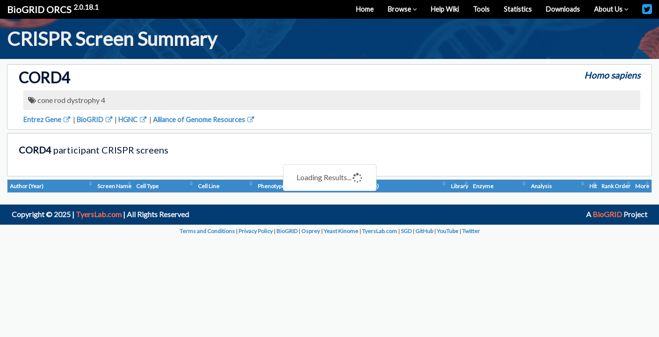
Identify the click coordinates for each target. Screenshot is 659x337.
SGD (406, 230)
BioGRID (95, 120)
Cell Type (147, 186)
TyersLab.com (99, 214)
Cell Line (208, 186)
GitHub (424, 230)
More (642, 186)
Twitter (471, 230)
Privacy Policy (256, 230)
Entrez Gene (47, 120)
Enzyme (483, 186)
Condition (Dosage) (355, 186)
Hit (593, 186)
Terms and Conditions (207, 230)
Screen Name (114, 186)
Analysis (541, 186)
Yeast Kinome (341, 230)
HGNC (133, 120)
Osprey (310, 230)
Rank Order (615, 186)
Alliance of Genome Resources (204, 120)
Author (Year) (26, 186)
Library (459, 186)
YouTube (447, 230)
